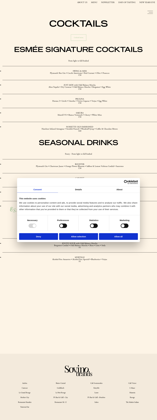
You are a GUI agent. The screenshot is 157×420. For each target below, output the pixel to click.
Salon (96, 402)
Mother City (24, 397)
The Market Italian (132, 402)
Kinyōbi (96, 388)
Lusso (96, 393)
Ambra (24, 383)
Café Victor (132, 383)
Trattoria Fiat (24, 407)
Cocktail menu (78, 38)
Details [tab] (78, 189)
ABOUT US (82, 2)
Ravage (132, 397)
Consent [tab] (37, 189)
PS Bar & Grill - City (60, 397)
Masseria (132, 393)
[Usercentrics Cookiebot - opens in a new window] (126, 182)
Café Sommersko (96, 383)
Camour (25, 388)
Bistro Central (60, 383)
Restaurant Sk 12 (61, 402)
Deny (38, 236)
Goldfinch (60, 388)
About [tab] (119, 189)
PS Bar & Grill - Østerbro (96, 397)
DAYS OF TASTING (127, 2)
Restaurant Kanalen (24, 402)
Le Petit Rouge (61, 393)
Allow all (118, 236)
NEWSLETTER (108, 2)
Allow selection (78, 236)
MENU (94, 2)
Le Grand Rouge (24, 393)
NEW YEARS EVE (147, 2)
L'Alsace (132, 388)
